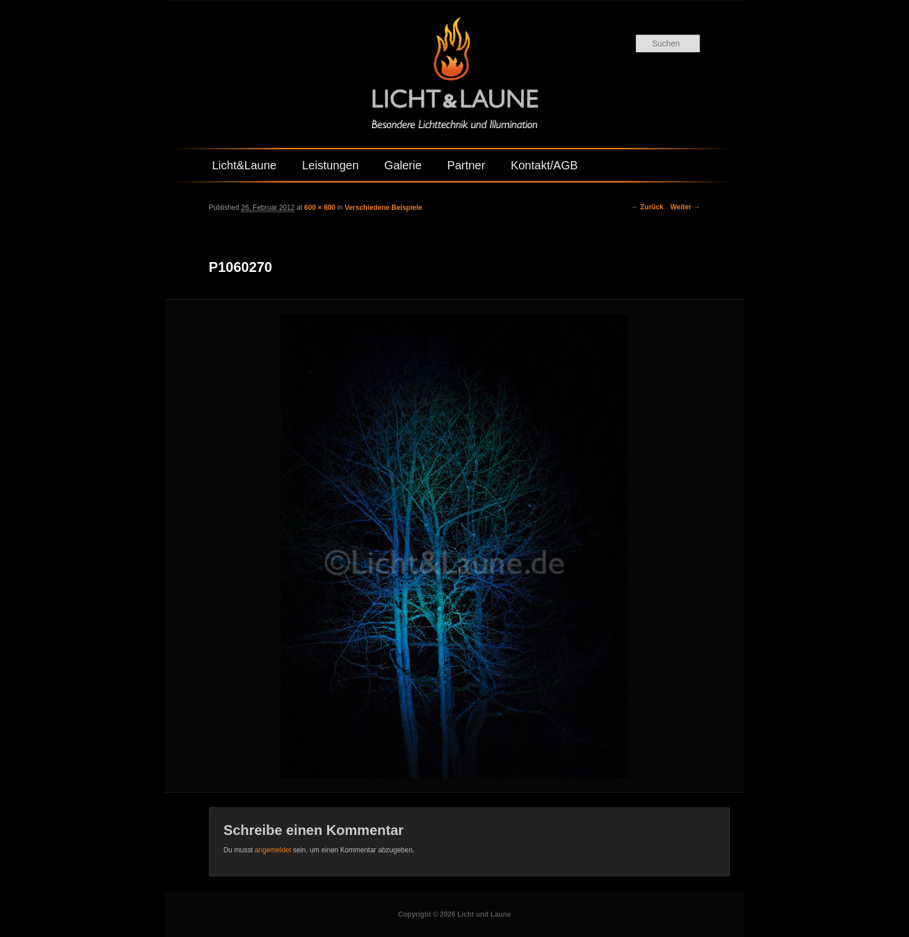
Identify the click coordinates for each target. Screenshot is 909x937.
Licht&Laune (244, 165)
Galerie (402, 165)
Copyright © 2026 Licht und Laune (454, 914)
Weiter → (685, 207)
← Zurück (647, 207)
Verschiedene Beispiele (383, 208)
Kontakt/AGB (544, 165)
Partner (466, 165)
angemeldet (272, 850)
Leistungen (330, 165)
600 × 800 (320, 208)
